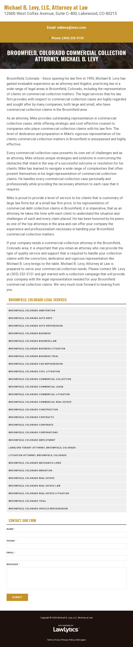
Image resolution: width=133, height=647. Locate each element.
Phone (11, 541)
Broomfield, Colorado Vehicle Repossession (38, 508)
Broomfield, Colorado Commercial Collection (40, 379)
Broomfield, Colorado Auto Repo (30, 318)
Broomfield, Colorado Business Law (33, 341)
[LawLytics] (66, 629)
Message (13, 564)
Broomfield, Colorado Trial (27, 501)
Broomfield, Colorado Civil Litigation (34, 371)
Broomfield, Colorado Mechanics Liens (35, 463)
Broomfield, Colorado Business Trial (34, 356)
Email (11, 552)
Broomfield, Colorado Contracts (31, 417)
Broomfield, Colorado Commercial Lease (36, 387)
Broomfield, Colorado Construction (33, 409)
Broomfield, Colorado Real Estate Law (34, 486)
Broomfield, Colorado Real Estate (32, 478)
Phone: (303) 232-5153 (67, 38)
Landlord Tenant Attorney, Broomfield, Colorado (42, 448)
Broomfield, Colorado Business (30, 333)
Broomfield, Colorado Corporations (33, 432)
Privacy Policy (68, 640)
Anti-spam (81, 640)
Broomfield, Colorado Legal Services (38, 300)
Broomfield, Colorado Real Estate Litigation (39, 493)
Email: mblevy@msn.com (66, 27)
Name (11, 529)
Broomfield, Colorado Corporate (31, 425)
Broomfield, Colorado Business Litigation (37, 348)
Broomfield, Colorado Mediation (30, 470)
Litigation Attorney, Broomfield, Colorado (38, 455)
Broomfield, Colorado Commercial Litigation (39, 394)
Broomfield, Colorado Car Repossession (36, 364)
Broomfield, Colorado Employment (32, 440)
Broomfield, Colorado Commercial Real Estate (40, 402)
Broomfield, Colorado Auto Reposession (36, 326)
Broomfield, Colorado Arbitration (32, 310)
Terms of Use (53, 640)
